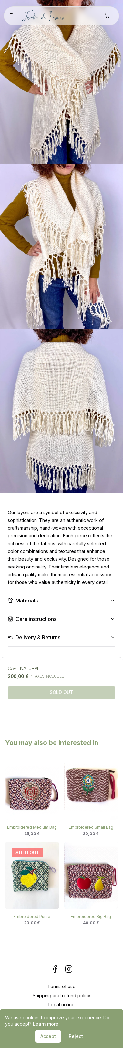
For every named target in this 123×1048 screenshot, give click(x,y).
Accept (48, 1036)
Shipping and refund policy (61, 995)
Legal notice (61, 1004)
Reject (76, 1036)
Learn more (45, 1024)
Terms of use (61, 986)
